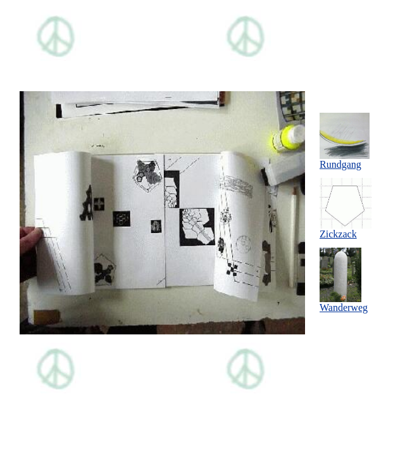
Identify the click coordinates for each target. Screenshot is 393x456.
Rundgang (345, 160)
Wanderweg (344, 303)
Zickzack (345, 229)
